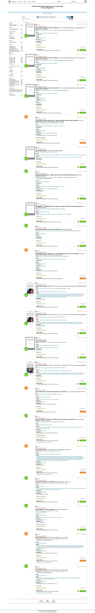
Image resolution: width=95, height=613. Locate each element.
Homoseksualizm (50, 293)
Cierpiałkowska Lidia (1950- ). (43, 453)
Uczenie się (54, 214)
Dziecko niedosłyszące (58, 517)
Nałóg (68, 323)
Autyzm (37, 294)
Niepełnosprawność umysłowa (58, 546)
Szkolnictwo (44, 214)
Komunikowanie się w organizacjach (44, 489)
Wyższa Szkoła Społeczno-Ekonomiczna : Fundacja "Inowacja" (52, 230)
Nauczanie (49, 214)
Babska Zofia (53, 33)
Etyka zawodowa (56, 186)
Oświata (64, 214)
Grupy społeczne (56, 374)
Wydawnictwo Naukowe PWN (46, 122)
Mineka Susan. (47, 291)
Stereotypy (44, 374)
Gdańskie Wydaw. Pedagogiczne (45, 208)
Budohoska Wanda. (67, 154)
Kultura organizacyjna (56, 489)
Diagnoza (71, 456)
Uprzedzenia (38, 374)
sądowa (62, 459)
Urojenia (68, 293)
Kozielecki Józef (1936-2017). (79, 154)
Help (29, 1)
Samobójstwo (60, 322)
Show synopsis (38, 406)
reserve (82, 50)
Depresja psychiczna (79, 323)
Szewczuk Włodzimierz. (41, 233)
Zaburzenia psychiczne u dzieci (46, 294)
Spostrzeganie (47, 157)
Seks (73, 294)
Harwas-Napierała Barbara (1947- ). (44, 259)
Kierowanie (63, 488)
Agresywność (79, 374)
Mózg (57, 295)
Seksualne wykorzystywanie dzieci (43, 295)
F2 (81, 1)
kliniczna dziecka (51, 545)
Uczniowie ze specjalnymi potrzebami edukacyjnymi (61, 427)
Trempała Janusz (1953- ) (59, 125)
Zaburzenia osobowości (66, 294)
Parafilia (76, 294)
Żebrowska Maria (41, 33)
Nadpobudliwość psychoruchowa (70, 295)
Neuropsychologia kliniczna (67, 458)
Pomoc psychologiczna (77, 459)
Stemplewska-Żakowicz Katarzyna (43, 181)
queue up (83, 142)
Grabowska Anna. (57, 154)
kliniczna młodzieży (64, 545)
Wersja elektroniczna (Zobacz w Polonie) (44, 442)
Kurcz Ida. (39, 345)
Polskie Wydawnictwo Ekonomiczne (47, 483)
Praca (51, 488)
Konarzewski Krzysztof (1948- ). (43, 397)
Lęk (57, 323)
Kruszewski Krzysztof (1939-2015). (44, 424)
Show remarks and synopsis (40, 137)
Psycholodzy (49, 186)
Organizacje (42, 488)
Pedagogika (38, 214)
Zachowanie (49, 322)
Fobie (56, 322)
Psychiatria (38, 293)
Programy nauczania (45, 428)
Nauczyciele (59, 214)
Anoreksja (66, 322)
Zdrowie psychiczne (49, 456)
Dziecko (82, 293)
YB (66, 1)
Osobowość (44, 293)
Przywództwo (68, 488)
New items (20, 1)
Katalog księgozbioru (47, 13)
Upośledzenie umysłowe (75, 293)
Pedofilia (55, 293)
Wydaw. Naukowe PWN (44, 342)
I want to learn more (43, 611)
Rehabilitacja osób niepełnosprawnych (43, 459)
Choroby (74, 458)
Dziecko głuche (39, 517)
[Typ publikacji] (52, 132)
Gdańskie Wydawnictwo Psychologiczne (46, 177)
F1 (78, 1)
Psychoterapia (69, 459)
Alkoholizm (64, 323)
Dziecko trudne (80, 427)
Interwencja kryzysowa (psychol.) (62, 460)
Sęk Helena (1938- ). (56, 453)
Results (14, 1)
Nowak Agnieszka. (56, 370)
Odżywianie (72, 323)
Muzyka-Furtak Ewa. (41, 515)
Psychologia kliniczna (57, 294)
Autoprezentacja (73, 374)
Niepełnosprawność (81, 458)
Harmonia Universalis (43, 510)
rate (85, 24)
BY (69, 1)
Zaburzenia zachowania (51, 323)
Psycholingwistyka (54, 347)
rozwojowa (41, 37)
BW (64, 1)
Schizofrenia (53, 295)
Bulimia (59, 323)
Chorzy (52, 547)
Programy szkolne (55, 399)
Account (33, 1)
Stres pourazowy (61, 457)
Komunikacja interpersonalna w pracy (78, 488)
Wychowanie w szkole (45, 427)
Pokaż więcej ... (11, 53)
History (25, 1)
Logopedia (45, 517)
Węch (70, 157)
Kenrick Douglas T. (40, 370)
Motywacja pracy (56, 488)
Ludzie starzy (54, 459)
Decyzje (38, 157)
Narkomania (70, 322)
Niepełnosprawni (79, 547)
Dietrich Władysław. (62, 291)
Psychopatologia (49, 577)
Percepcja (53, 157)
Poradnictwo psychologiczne (42, 460)
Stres (53, 322)
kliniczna (40, 545)
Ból (64, 157)
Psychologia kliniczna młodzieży (55, 458)
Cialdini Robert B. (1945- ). (66, 370)
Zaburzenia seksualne (78, 457)
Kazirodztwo (80, 294)
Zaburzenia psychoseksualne (47, 296)
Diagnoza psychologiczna (41, 186)
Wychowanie (69, 214)
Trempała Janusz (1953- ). (59, 259)
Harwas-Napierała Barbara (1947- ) (44, 125)
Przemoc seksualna (62, 293)
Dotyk (62, 157)
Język (37, 347)
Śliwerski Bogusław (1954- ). (43, 211)
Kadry (37, 488)
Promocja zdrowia (51, 460)
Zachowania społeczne (65, 374)
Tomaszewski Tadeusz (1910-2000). (44, 154)
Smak (67, 157)
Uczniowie (44, 399)
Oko (56, 157)
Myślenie (42, 157)
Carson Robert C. (40, 291)
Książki (37, 35)
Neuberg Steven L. (48, 370)
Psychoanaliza (55, 577)
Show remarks (38, 107)
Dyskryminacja (50, 374)
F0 (76, 1)
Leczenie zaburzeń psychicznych (60, 296)
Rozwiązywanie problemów (76, 157)
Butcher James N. (54, 291)
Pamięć (40, 347)
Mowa (52, 517)
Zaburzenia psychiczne (58, 456)
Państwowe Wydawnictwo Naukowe (47, 30)
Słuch (59, 157)
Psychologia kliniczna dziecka (42, 458)
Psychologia (62, 186)
